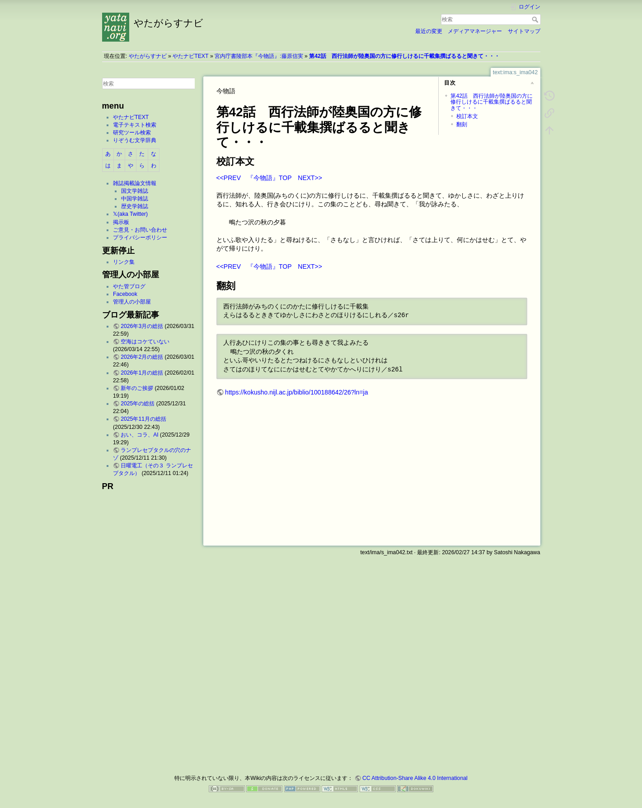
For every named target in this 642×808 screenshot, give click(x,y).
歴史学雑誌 (134, 206)
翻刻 (461, 124)
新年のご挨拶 (137, 388)
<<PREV (228, 177)
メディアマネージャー (475, 31)
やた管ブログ (129, 286)
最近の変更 (428, 31)
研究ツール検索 (132, 132)
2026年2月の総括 (142, 357)
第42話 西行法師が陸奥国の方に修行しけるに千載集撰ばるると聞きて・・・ (404, 56)
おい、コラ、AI (140, 435)
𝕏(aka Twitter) (130, 214)
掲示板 (121, 222)
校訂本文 (467, 116)
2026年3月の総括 (142, 326)
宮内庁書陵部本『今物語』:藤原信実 (259, 56)
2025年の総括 (138, 403)
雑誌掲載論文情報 (134, 183)
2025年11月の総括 (143, 419)
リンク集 (124, 262)
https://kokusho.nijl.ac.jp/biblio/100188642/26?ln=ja (296, 392)
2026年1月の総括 (142, 373)
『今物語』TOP (269, 177)
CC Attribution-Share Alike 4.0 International (415, 778)
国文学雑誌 (134, 191)
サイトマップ (524, 31)
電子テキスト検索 (134, 125)
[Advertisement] (148, 629)
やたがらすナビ (148, 56)
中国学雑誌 (134, 198)
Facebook (125, 294)
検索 (536, 19)
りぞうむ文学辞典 (134, 140)
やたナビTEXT (190, 56)
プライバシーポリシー (140, 237)
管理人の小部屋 (132, 302)
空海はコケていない (145, 341)
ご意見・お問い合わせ (140, 230)
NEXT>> (310, 177)
